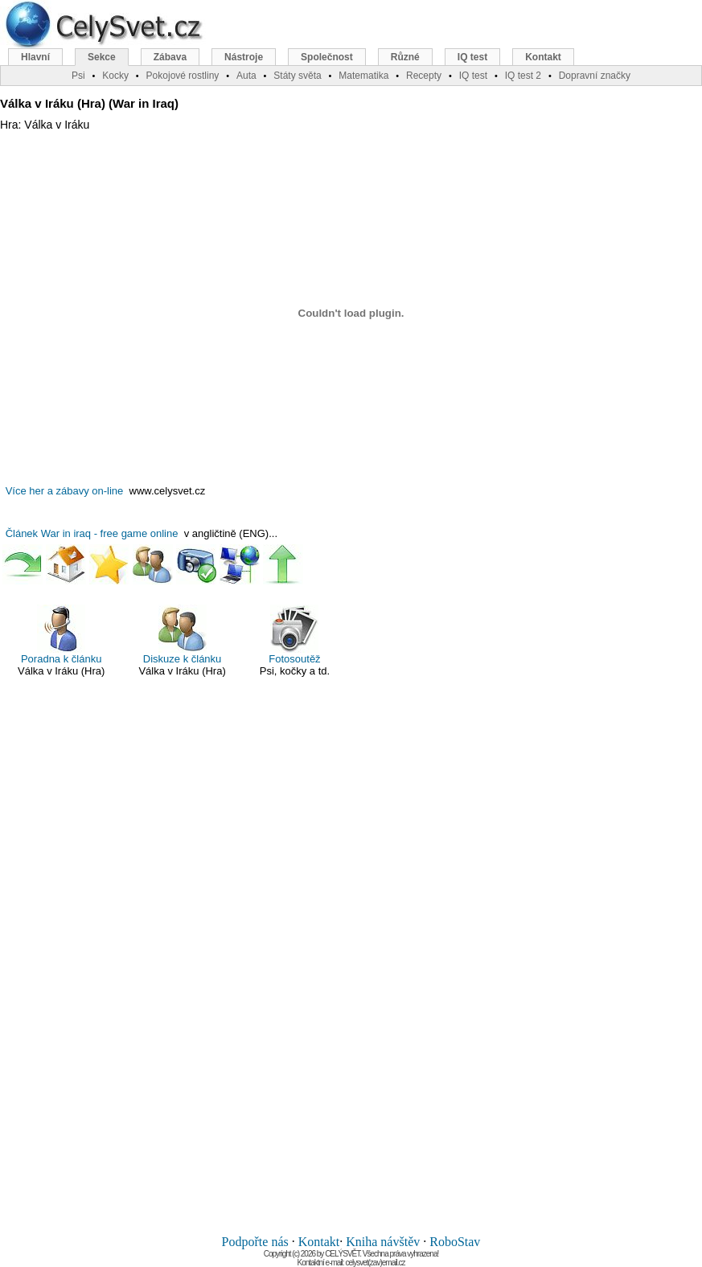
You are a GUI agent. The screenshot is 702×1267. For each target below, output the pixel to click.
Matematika (363, 75)
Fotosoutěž (294, 635)
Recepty (423, 75)
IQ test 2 (523, 75)
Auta (246, 75)
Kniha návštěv (383, 1242)
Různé (405, 57)
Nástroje (243, 57)
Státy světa (297, 75)
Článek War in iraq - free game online (92, 533)
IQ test (472, 57)
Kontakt (319, 1242)
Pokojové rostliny (183, 75)
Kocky (115, 75)
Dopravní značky (594, 75)
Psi (78, 75)
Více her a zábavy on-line (65, 491)
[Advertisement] (351, 965)
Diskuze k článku (182, 635)
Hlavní (35, 57)
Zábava (170, 57)
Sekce (102, 57)
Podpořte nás (255, 1242)
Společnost (327, 57)
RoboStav (454, 1242)
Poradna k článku (61, 635)
